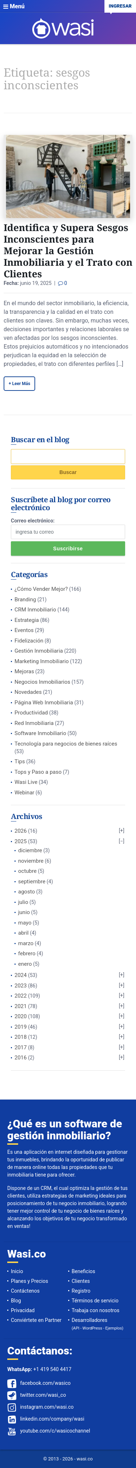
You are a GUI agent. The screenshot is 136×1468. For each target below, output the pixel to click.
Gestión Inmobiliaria (39, 651)
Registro (81, 1291)
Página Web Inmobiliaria (44, 702)
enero (25, 964)
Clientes (81, 1281)
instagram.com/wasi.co (47, 1407)
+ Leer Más (19, 383)
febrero (27, 953)
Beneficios (83, 1271)
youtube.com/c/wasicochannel (55, 1431)
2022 (21, 996)
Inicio (17, 1271)
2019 (21, 1027)
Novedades (28, 692)
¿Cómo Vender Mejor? (41, 589)
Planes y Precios (29, 1281)
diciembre (30, 850)
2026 (21, 831)
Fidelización (29, 640)
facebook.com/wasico (45, 1383)
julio (23, 902)
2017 (21, 1047)
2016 (21, 1057)
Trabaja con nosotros (96, 1310)
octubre (27, 871)
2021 (21, 1006)
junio (24, 912)
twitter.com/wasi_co (43, 1395)
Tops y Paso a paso (38, 772)
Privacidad (22, 1310)
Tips (20, 761)
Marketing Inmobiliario (42, 661)
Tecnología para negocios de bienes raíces (66, 744)
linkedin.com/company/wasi (52, 1419)
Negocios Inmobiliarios (42, 682)
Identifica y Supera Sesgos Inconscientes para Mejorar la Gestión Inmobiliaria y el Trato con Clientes (68, 250)
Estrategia (27, 620)
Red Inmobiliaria (34, 723)
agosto (26, 891)
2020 (21, 1016)
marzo (25, 943)
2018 (21, 1037)
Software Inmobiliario (40, 733)
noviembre (31, 861)
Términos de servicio (95, 1300)
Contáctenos (25, 1291)
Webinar (24, 792)
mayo (25, 922)
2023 (21, 985)
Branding (25, 599)
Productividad (31, 712)
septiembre (31, 881)
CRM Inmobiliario (35, 609)
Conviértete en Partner (36, 1320)
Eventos (24, 630)
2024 (21, 975)
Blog (16, 1300)
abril (23, 933)
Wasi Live (26, 782)
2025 (21, 841)
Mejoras (24, 671)
